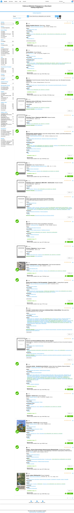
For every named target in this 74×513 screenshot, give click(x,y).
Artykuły (28, 105)
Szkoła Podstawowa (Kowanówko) (61, 375)
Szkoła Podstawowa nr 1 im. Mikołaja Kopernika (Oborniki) (43, 375)
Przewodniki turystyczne (31, 171)
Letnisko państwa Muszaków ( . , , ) (49, 208)
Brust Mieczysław (31, 314)
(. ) (52, 232)
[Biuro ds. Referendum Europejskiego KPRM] (39, 283)
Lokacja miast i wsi (30, 318)
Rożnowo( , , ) (40, 350)
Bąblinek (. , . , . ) (50, 406)
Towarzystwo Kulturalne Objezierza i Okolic (39, 166)
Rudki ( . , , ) (45, 209)
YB (54, 1)
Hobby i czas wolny (35, 207)
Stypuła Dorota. (39, 345)
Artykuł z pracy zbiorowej (31, 325)
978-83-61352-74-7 (30, 38)
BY (57, 1)
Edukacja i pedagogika (35, 384)
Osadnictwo (37, 318)
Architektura (41, 270)
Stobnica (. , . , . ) (58, 322)
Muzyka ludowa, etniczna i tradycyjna (34, 148)
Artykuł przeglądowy (44, 211)
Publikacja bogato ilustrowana (43, 461)
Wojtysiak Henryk (31, 56)
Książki (28, 31)
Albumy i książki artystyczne (35, 230)
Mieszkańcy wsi (33, 406)
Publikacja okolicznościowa (32, 461)
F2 (68, 1)
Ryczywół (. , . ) (36, 34)
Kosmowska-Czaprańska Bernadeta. (57, 85)
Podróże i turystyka (30, 236)
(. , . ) (56, 34)
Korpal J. (64, 479)
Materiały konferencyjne (31, 294)
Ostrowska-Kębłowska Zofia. (32, 268)
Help (20, 1)
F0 (63, 1)
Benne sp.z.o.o (31, 53)
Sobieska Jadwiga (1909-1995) (34, 138)
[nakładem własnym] (33, 397)
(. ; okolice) (63, 209)
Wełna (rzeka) (38, 323)
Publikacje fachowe (34, 288)
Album (28, 234)
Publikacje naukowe (34, 316)
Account (24, 1)
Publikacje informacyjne (38, 58)
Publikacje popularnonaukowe (35, 372)
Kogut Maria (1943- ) (32, 29)
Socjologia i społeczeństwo (32, 296)
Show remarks (29, 298)
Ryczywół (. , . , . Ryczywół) (55, 321)
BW (52, 1)
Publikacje (32, 66)
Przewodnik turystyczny (31, 486)
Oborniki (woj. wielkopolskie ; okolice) (55, 319)
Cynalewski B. (55, 479)
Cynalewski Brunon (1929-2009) (33, 479)
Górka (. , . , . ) (43, 145)
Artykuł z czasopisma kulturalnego (33, 211)
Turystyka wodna (48, 459)
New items (11, 1)
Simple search (15, 18)
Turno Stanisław (30, 189)
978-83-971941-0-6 (30, 68)
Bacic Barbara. (31, 345)
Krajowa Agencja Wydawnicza (35, 476)
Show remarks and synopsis (31, 40)
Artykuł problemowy (40, 353)
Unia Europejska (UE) (31, 291)
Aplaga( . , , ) (56, 207)
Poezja (31, 31)
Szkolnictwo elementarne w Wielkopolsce (55, 376)
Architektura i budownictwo (32, 488)
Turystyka (35, 483)
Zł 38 (28, 153)
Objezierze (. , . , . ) (38, 89)
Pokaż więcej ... (3, 37)
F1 (65, 1)
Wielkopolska (29, 270)
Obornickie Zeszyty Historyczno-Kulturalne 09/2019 (44, 215)
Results (5, 1)
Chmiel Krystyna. (33, 168)
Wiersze (28, 36)
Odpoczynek (42, 207)
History (16, 1)
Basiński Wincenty (45, 479)
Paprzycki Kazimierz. (43, 85)
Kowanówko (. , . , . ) (44, 377)
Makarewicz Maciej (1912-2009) (49, 138)
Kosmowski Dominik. (32, 85)
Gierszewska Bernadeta (34, 227)
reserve (70, 45)
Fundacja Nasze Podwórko (36, 367)
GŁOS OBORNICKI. (38, 109)
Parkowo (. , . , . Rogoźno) (56, 320)
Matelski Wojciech (45, 370)
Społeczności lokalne (40, 291)
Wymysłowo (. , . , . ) (51, 433)
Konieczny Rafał (33, 454)
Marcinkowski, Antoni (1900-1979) (33, 374)
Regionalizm (29, 207)
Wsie (38, 406)
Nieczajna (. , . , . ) (42, 146)
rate (72, 23)
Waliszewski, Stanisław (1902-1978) (47, 374)
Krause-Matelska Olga (33, 370)
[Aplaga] (31, 451)
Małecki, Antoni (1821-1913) (32, 254)
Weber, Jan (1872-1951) (58, 374)
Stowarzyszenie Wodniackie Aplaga (35, 459)
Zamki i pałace (35, 270)
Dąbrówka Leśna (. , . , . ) (49, 378)
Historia (28, 213)
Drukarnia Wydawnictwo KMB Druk (36, 26)
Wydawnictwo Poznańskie (34, 265)
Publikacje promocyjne (45, 230)
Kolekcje (19, 18)
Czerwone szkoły (44, 376)
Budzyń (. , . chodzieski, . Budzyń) (50, 318)
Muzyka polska (30, 143)
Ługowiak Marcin (32, 286)
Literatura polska (30, 60)
